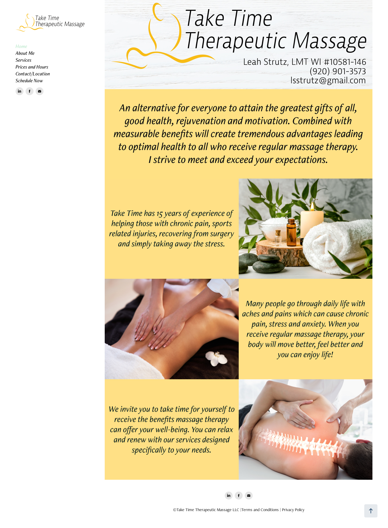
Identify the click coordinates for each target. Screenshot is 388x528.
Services (23, 59)
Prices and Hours (32, 66)
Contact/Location (33, 73)
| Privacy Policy (292, 509)
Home (21, 46)
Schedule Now (29, 80)
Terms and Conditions (260, 509)
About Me (25, 53)
